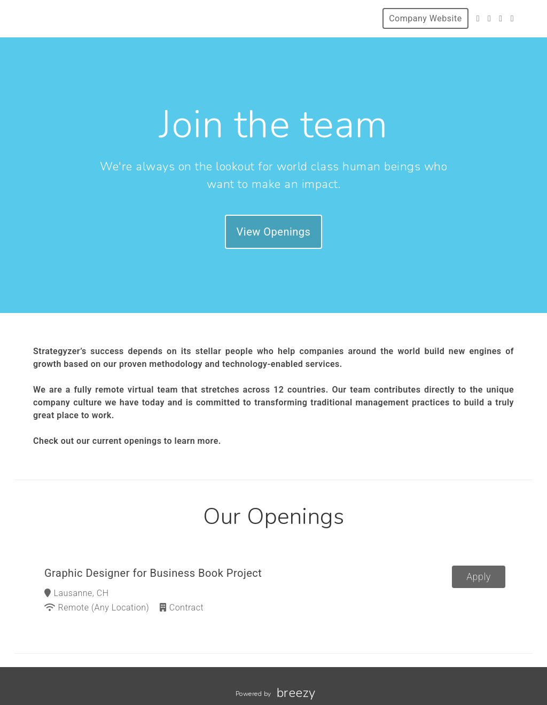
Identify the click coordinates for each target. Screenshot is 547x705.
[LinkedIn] (512, 18)
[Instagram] (500, 18)
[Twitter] (478, 18)
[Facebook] (489, 18)
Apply (478, 576)
